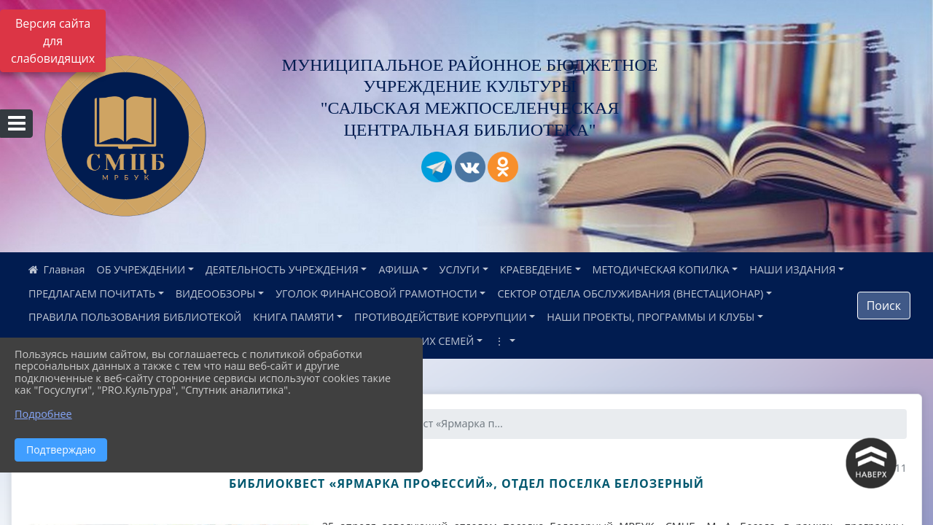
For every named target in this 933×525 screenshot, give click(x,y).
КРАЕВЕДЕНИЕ (536, 269)
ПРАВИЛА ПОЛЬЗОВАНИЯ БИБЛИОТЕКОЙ (134, 317)
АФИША (398, 269)
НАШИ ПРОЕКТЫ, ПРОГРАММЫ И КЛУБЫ (650, 317)
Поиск (884, 306)
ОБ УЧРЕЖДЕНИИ (141, 269)
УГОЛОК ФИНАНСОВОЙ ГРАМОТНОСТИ (376, 293)
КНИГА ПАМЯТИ (293, 317)
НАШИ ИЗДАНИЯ (792, 269)
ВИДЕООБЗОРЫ (216, 293)
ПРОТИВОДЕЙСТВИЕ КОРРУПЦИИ (440, 317)
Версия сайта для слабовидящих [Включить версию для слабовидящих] (53, 40)
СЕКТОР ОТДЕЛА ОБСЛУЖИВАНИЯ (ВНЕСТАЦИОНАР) (630, 293)
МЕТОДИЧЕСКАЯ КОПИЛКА (661, 269)
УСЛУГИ (460, 269)
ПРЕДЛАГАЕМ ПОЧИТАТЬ (91, 293)
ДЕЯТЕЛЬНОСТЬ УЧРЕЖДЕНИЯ (282, 269)
